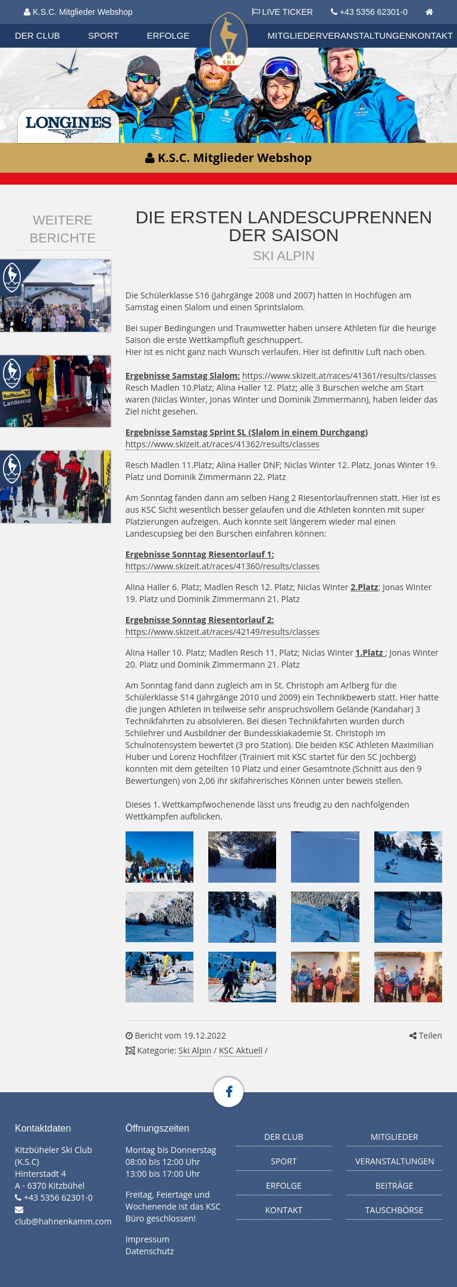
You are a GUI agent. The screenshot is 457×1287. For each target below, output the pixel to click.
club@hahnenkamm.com (63, 1221)
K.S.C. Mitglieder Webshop (78, 12)
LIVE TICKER (282, 12)
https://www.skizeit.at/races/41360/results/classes (223, 566)
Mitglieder (295, 35)
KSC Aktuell (240, 1050)
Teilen (425, 1035)
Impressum (148, 1239)
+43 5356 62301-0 (374, 12)
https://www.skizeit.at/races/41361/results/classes (339, 375)
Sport (103, 35)
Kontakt (432, 35)
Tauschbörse (394, 1210)
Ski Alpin (195, 1050)
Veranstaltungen (366, 35)
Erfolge (168, 35)
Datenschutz (150, 1251)
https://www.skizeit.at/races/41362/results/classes (223, 444)
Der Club (37, 35)
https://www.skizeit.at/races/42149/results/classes (223, 631)
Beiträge (394, 1185)
